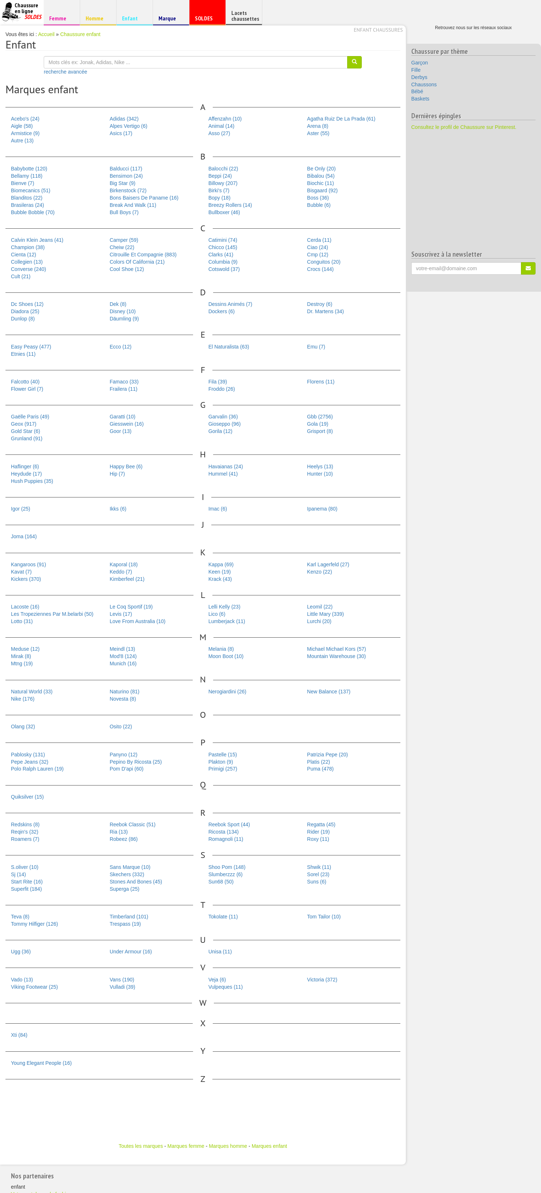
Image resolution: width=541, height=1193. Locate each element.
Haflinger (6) (25, 466)
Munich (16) (123, 663)
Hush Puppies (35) (32, 481)
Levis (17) (121, 614)
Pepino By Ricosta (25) (136, 762)
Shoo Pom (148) (227, 867)
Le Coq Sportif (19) (131, 607)
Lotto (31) (22, 621)
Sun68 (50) (221, 882)
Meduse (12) (25, 649)
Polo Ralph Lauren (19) (37, 769)
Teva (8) (20, 917)
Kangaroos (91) (28, 564)
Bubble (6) (319, 205)
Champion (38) (28, 247)
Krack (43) (220, 579)
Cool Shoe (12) (127, 269)
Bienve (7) (22, 183)
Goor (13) (121, 431)
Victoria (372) (322, 980)
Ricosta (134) (223, 832)
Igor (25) (20, 509)
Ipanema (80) (322, 509)
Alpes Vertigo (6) (129, 126)
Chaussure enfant (80, 34)
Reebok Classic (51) (133, 824)
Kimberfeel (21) (127, 579)
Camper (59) (124, 240)
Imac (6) (217, 509)
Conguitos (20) (324, 262)
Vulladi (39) (122, 987)
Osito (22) (121, 726)
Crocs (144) (320, 269)
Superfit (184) (26, 889)
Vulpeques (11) (225, 987)
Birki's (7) (219, 190)
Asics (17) (121, 133)
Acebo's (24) (25, 119)
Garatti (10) (123, 417)
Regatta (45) (321, 824)
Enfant (133, 18)
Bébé (417, 91)
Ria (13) (119, 832)
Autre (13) (22, 140)
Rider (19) (318, 832)
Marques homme (228, 1146)
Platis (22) (318, 762)
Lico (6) (217, 614)
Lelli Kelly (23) (224, 607)
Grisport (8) (320, 431)
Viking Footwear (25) (34, 987)
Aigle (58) (22, 126)
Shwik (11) (319, 867)
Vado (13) (22, 980)
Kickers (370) (26, 579)
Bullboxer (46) (224, 212)
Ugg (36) (21, 951)
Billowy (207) (223, 183)
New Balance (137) (328, 691)
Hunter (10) (320, 474)
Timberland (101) (129, 917)
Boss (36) (318, 198)
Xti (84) (19, 1035)
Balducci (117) (126, 169)
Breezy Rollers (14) (230, 205)
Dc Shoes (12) (27, 304)
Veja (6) (217, 980)
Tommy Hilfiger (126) (34, 924)
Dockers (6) (221, 311)
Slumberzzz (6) (225, 874)
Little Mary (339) (325, 614)
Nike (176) (23, 699)
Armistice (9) (25, 133)
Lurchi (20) (319, 621)
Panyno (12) (123, 754)
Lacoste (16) (25, 607)
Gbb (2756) (320, 417)
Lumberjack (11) (226, 621)
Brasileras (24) (27, 205)
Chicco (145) (222, 247)
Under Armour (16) (131, 951)
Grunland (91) (26, 438)
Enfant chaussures (378, 30)
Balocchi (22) (223, 169)
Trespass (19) (125, 924)
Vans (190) (122, 980)
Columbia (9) (223, 262)
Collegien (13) (27, 262)
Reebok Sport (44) (229, 824)
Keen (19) (219, 572)
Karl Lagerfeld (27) (328, 564)
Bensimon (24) (126, 176)
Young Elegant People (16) (41, 1063)
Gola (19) (317, 424)
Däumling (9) (124, 319)
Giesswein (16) (127, 424)
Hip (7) (117, 474)
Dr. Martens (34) (325, 311)
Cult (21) (21, 276)
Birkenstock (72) (128, 190)
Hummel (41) (223, 474)
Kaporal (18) (124, 564)
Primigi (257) (222, 769)
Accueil (46, 34)
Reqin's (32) (24, 832)
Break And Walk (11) (133, 205)
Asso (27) (219, 133)
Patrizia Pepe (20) (327, 754)
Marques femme (186, 1146)
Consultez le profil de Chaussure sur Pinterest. (464, 127)
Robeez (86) (124, 839)
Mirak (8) (21, 656)
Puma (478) (320, 769)
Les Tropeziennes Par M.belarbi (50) (52, 614)
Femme (60, 18)
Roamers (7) (25, 839)
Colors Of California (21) (137, 262)
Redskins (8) (25, 824)
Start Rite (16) (27, 882)
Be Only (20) (321, 169)
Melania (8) (221, 649)
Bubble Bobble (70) (33, 212)
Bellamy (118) (26, 176)
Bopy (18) (219, 198)
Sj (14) (18, 874)
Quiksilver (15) (27, 797)
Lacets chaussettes (245, 15)
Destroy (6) (319, 304)
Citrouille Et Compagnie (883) (143, 254)
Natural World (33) (31, 691)
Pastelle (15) (222, 754)
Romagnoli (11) (225, 839)
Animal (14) (221, 126)
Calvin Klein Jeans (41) (37, 240)
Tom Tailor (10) (324, 917)
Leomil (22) (320, 607)
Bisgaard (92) (322, 190)
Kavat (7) (21, 572)
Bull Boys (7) (124, 212)
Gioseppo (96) (224, 424)
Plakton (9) (220, 762)
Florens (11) (320, 382)
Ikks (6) (118, 509)
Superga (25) (125, 889)
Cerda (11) (319, 240)
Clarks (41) (220, 254)
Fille (416, 70)
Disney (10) (123, 311)
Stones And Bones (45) (136, 882)
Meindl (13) (122, 649)
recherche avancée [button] (65, 72)
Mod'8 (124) (123, 656)
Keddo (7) (121, 572)
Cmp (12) (317, 254)
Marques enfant (269, 1146)
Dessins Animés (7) (230, 304)
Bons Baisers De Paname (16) (144, 198)
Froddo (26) (221, 389)
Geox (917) (23, 424)
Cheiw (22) (122, 247)
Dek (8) (118, 304)
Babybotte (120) (29, 169)
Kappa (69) (221, 564)
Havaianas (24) (225, 466)
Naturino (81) (125, 691)
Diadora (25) (25, 311)
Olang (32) (23, 726)
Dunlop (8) (23, 319)
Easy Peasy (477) (31, 347)
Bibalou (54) (321, 176)
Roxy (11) (318, 839)
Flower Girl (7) (27, 389)
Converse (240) (28, 269)
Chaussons (424, 84)
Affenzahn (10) (225, 119)
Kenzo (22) (319, 572)
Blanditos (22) (26, 198)
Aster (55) (318, 133)
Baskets (420, 99)
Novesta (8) (123, 699)
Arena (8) (317, 126)
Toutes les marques (141, 1146)
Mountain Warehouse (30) (336, 656)
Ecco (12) (121, 347)
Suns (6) (316, 882)
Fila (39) (217, 382)
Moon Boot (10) (226, 656)
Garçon (419, 63)
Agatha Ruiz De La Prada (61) (341, 119)
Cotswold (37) (224, 269)
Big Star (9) (123, 183)
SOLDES (206, 19)
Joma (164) (24, 536)
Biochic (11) (320, 183)
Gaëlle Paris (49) (30, 417)
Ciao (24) (317, 247)
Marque (170, 19)
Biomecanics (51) (30, 190)
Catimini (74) (222, 240)
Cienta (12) (23, 254)
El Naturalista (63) (228, 347)
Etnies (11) (23, 354)
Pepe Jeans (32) (29, 762)
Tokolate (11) (223, 917)
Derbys (419, 77)
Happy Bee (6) (126, 466)
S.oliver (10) (24, 867)
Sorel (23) (318, 874)
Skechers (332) (127, 874)
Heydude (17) (26, 474)
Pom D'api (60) (127, 769)
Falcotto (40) (25, 382)
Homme (97, 18)
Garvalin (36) (223, 417)
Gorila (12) (220, 431)
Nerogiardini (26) (227, 691)
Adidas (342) (124, 119)
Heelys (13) (320, 466)
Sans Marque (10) (130, 867)
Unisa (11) (220, 951)
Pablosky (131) (28, 754)
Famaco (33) (124, 382)
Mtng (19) (22, 663)
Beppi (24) (220, 176)
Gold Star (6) (25, 431)
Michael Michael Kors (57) (336, 649)
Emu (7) (316, 347)
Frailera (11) (123, 389)
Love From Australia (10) (137, 621)
